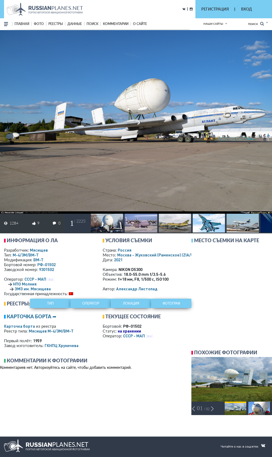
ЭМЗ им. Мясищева (33, 288)
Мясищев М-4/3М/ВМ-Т (51, 331)
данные (74, 24)
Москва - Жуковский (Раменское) (160, 254)
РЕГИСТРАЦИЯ (215, 9)
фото (39, 24)
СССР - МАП (35, 279)
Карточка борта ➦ (31, 316)
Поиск (256, 24)
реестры (55, 24)
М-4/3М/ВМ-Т (26, 254)
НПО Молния (25, 283)
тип (50, 303)
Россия (124, 250)
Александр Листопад (137, 288)
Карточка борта (19, 326)
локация (131, 303)
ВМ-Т (38, 259)
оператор (90, 303)
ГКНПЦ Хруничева (61, 345)
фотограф (171, 303)
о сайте (140, 24)
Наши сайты (213, 23)
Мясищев (39, 250)
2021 (118, 259)
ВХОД (246, 9)
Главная (22, 24)
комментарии (115, 24)
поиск (92, 24)
